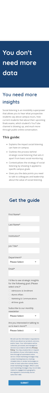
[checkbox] (23, 281)
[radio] (23, 275)
